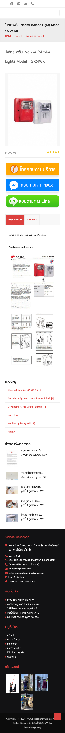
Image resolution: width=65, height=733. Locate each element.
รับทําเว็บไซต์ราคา (40, 723)
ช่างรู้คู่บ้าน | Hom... (30, 501)
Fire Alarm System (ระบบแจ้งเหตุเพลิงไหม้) (31, 398)
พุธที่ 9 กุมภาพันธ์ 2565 (32, 491)
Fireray (13, 432)
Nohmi (18, 36)
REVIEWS (32, 220)
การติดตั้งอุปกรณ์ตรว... (32, 473)
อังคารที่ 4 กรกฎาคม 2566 (34, 477)
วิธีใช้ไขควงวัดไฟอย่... (31, 487)
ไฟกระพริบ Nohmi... (35, 36)
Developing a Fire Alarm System (27, 407)
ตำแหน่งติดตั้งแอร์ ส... (31, 515)
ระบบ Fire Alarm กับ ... (32, 451)
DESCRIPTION (15, 220)
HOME (8, 36)
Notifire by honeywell (21, 423)
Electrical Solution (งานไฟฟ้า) (25, 390)
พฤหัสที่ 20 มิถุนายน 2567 (34, 455)
